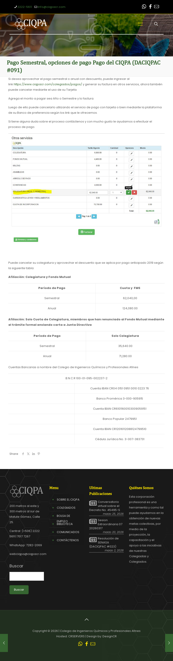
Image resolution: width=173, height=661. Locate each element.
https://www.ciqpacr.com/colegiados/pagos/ (48, 84)
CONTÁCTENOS (68, 540)
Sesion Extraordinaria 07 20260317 (105, 524)
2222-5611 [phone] (24, 7)
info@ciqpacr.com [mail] (51, 7)
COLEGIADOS (66, 508)
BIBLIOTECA (65, 524)
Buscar (16, 566)
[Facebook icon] (150, 7)
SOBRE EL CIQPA (68, 499)
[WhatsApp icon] (143, 7)
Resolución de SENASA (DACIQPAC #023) (104, 542)
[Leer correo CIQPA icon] (156, 7)
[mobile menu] (140, 24)
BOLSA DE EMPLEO (63, 518)
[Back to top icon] (86, 619)
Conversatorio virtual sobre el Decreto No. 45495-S (104, 506)
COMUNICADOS (68, 532)
